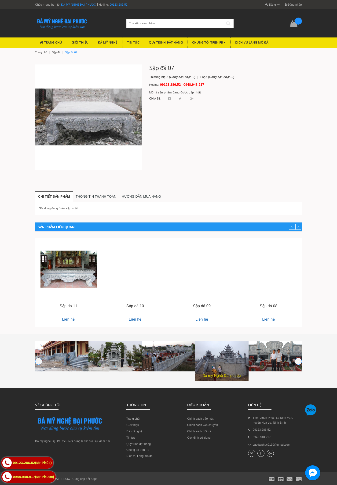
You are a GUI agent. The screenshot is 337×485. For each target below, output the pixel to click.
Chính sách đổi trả (199, 431)
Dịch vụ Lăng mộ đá (251, 42)
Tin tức (133, 42)
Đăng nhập (293, 4)
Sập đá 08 (269, 306)
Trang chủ (51, 42)
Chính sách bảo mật (200, 418)
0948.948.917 (193, 84)
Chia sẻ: (155, 98)
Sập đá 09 (202, 306)
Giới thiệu (80, 42)
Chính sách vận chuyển (202, 425)
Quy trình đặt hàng (166, 42)
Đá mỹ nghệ (107, 42)
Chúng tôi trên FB (209, 42)
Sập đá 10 (135, 306)
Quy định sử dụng (199, 437)
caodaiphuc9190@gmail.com (271, 444)
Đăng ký (272, 4)
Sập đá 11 (68, 306)
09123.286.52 (119, 4)
